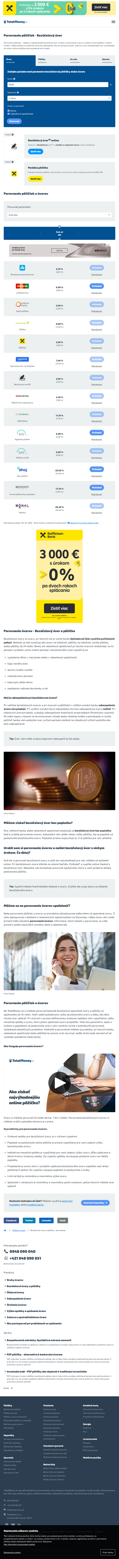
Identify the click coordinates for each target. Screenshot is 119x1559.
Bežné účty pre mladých (53, 1472)
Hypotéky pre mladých (13, 1450)
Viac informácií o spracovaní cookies (19, 1544)
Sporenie (8, 1457)
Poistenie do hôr (50, 1431)
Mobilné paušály (92, 1457)
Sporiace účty (9, 1469)
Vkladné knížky (10, 1465)
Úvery (19, 60)
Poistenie (48, 1405)
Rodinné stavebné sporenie (55, 1457)
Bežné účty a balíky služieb (55, 1468)
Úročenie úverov (17, 1304)
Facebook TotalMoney (6, 1524)
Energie (87, 1424)
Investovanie (90, 1439)
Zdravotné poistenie (52, 1420)
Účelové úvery (15, 1292)
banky (13, 110)
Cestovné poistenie (51, 1413)
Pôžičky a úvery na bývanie (15, 1417)
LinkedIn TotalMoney (19, 1524)
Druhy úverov (15, 1279)
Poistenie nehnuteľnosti (53, 1424)
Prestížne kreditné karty (93, 1417)
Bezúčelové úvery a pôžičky (23, 1286)
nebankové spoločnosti (21, 113)
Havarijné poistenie (51, 1428)
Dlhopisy (86, 1443)
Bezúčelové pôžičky (12, 1409)
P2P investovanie (90, 1450)
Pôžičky (51, 60)
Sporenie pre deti (11, 1472)
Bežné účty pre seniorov (53, 1479)
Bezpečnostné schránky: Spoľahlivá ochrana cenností (39, 1340)
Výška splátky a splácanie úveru (26, 1310)
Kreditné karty (90, 1405)
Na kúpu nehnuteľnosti (14, 1439)
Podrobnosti (96, 274)
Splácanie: (11, 92)
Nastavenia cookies (12, 1552)
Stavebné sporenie (53, 1445)
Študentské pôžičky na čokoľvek (17, 1420)
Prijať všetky (108, 1552)
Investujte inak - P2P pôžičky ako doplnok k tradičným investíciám (47, 1371)
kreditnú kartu (35, 1204)
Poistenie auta (49, 1409)
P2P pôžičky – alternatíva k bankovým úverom (34, 1354)
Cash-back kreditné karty (94, 1413)
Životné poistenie (50, 1417)
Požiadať (96, 286)
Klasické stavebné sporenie (55, 1449)
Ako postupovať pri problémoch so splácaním (34, 1323)
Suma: (10, 79)
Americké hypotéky (95, 1202)
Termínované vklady (12, 1461)
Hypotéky (9, 1435)
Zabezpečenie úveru (19, 1298)
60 (59, 98)
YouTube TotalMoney (13, 1524)
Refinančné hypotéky (13, 1446)
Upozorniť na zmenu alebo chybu (83, 523)
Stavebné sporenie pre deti (55, 1453)
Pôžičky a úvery (19, 1230)
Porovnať (14, 121)
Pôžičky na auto (10, 1413)
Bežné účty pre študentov (54, 1476)
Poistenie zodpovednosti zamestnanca (54, 1437)
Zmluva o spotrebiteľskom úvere (26, 1317)
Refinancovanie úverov (13, 1424)
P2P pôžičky (9, 1428)
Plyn (85, 1431)
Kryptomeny (88, 1446)
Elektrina (87, 1428)
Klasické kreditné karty (93, 1409)
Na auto (83, 60)
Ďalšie (8, 1388)
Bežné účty (49, 1464)
